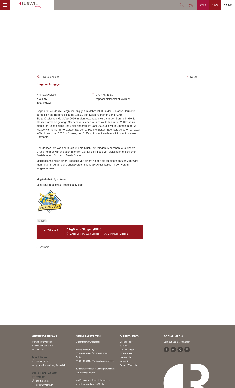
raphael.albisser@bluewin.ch (111, 98)
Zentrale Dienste (40, 357)
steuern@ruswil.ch (44, 385)
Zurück (44, 247)
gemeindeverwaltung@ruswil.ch (50, 365)
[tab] (90, 85)
